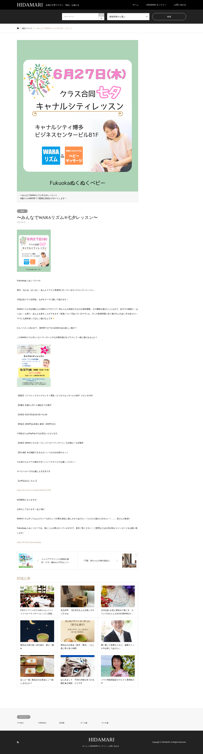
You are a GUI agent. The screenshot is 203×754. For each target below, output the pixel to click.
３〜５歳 (105, 723)
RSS (18, 742)
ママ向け (20, 723)
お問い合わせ (180, 5)
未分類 (61, 723)
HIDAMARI (101, 739)
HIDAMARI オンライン (156, 5)
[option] (77, 121)
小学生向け (42, 723)
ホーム (135, 5)
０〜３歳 (83, 723)
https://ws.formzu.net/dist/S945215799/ (34, 490)
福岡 (22, 211)
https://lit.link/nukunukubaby (29, 542)
